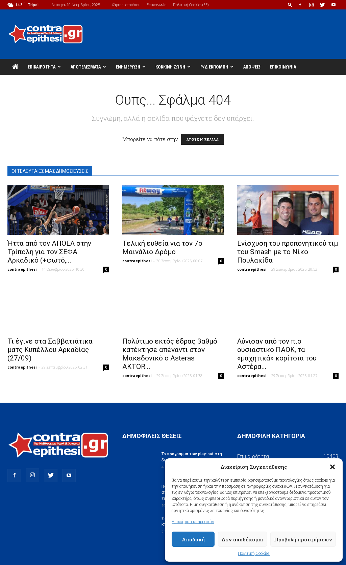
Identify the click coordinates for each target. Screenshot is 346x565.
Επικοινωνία (157, 4)
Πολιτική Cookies (254, 553)
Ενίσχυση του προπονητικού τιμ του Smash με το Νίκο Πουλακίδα (287, 251)
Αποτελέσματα (88, 66)
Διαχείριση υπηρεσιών (193, 521)
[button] (332, 466)
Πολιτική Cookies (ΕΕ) (190, 4)
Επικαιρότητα (44, 66)
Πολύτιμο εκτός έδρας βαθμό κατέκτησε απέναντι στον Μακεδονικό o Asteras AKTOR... (169, 354)
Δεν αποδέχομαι (242, 539)
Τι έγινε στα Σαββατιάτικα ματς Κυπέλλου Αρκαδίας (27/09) (50, 349)
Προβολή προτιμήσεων (303, 539)
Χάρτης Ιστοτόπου (126, 4)
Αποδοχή (193, 539)
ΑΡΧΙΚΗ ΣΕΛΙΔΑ (202, 139)
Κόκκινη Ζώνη (173, 66)
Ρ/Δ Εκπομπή (216, 66)
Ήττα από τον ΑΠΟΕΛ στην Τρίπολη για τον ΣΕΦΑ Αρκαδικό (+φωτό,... (49, 251)
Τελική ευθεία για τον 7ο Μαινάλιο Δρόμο (162, 247)
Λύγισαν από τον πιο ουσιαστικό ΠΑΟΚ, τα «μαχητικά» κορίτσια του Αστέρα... (277, 354)
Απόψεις (252, 66)
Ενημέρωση (131, 66)
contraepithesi (22, 269)
